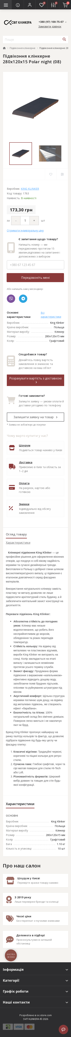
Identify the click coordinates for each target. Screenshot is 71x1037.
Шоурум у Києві (28, 878)
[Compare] (62, 174)
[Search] (64, 39)
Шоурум (24, 445)
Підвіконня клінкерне (22, 48)
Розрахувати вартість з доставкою (35, 380)
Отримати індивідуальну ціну (25, 230)
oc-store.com (44, 1015)
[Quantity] (25, 220)
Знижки (24, 504)
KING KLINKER (30, 188)
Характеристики (18, 543)
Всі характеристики (51, 314)
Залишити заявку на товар (36, 417)
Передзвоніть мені (35, 278)
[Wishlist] (50, 174)
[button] (29, 4)
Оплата (24, 483)
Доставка (25, 462)
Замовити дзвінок (49, 26)
